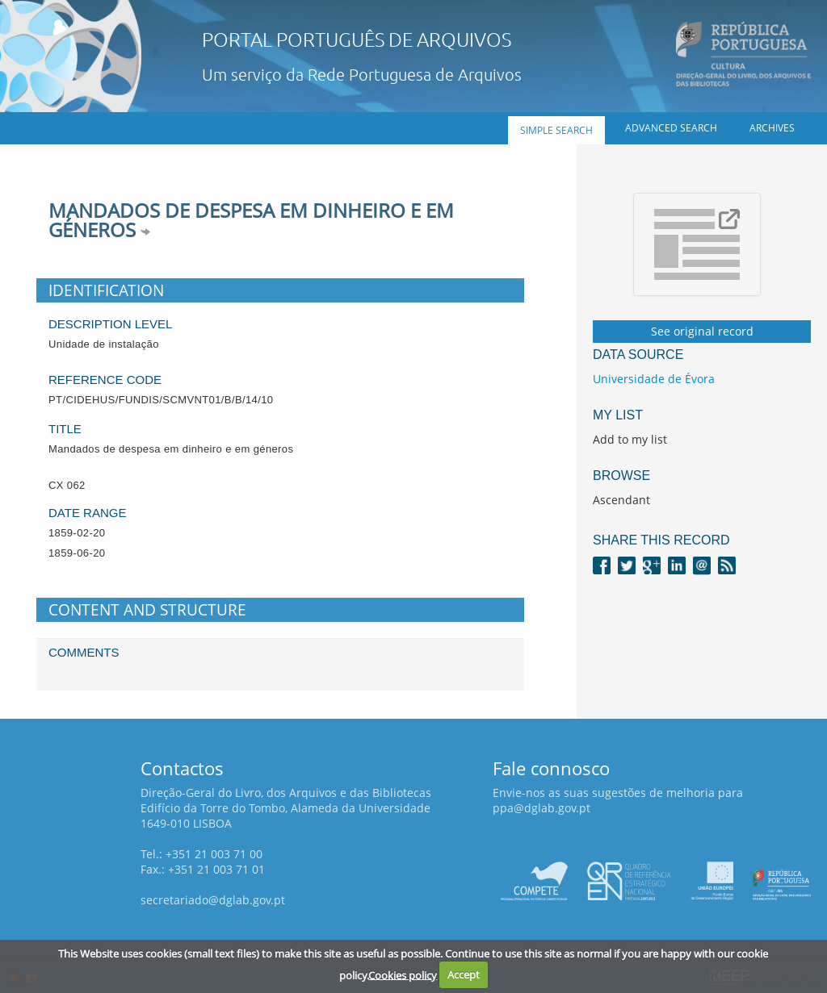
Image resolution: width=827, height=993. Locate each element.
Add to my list (630, 439)
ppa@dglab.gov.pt (541, 808)
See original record (702, 331)
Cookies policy (402, 974)
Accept (463, 974)
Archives (772, 128)
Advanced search (671, 128)
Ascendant (621, 499)
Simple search (556, 130)
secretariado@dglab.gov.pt (213, 899)
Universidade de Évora (654, 378)
